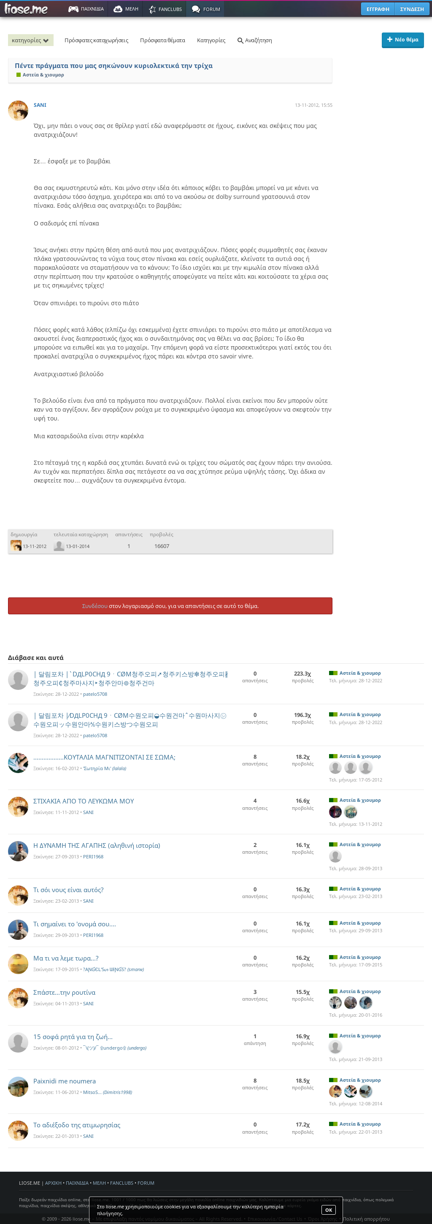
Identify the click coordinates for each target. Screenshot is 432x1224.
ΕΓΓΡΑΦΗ (378, 9)
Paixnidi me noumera (64, 1081)
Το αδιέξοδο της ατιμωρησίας (76, 1125)
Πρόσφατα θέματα (162, 40)
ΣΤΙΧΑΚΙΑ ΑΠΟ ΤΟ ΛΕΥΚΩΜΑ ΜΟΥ (83, 801)
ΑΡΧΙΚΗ (53, 1183)
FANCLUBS (121, 1183)
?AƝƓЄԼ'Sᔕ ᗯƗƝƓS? (113, 969)
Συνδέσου (95, 606)
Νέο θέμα (402, 39)
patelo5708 (95, 694)
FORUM (146, 1183)
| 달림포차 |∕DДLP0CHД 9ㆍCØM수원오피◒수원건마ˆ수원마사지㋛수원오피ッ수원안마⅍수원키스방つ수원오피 (130, 719)
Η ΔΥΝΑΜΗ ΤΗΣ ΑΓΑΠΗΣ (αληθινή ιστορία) (96, 845)
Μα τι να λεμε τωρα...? (66, 958)
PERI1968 (93, 856)
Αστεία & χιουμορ (40, 74)
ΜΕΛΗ (99, 1183)
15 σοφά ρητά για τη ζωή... (73, 1036)
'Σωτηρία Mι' (104, 768)
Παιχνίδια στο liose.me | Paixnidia (27, 9)
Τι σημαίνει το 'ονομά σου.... (74, 924)
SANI (40, 105)
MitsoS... (107, 1092)
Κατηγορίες (211, 40)
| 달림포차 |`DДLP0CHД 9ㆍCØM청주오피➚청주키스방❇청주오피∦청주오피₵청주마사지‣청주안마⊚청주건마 (130, 678)
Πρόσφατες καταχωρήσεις (96, 40)
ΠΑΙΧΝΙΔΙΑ (77, 1183)
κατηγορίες (31, 40)
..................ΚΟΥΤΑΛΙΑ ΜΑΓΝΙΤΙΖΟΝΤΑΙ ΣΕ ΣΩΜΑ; (104, 757)
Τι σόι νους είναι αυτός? (68, 889)
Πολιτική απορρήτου (366, 1219)
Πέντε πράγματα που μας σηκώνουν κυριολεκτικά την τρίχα (114, 65)
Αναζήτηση (254, 40)
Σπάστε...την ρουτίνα (64, 992)
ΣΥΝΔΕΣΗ (412, 9)
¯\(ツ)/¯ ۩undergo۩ (114, 1048)
